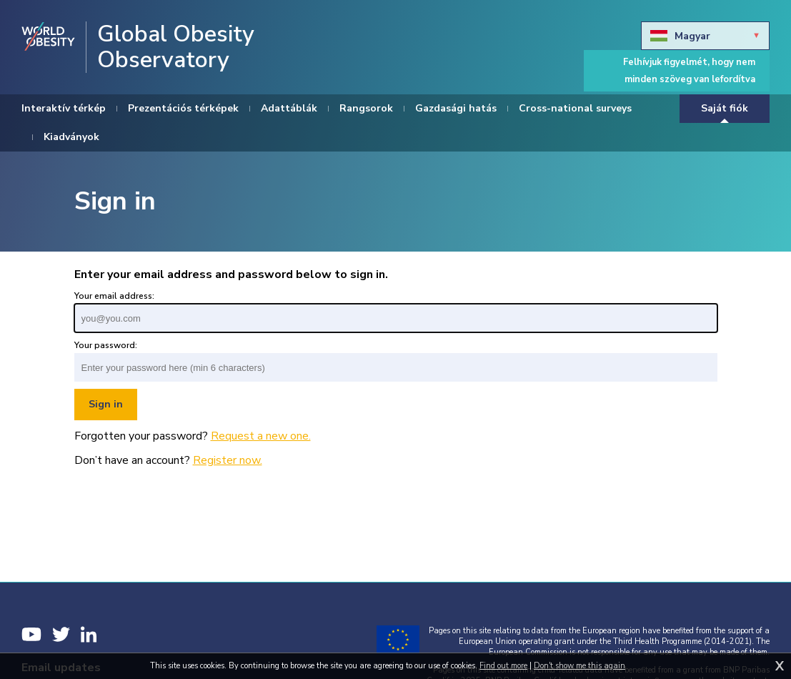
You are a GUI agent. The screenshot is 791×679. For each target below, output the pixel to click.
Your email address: (114, 296)
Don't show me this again (579, 665)
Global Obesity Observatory (175, 47)
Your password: (105, 345)
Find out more (503, 665)
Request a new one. (261, 436)
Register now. (227, 460)
